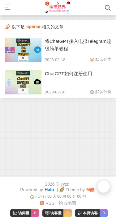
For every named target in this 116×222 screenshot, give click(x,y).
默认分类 (103, 59)
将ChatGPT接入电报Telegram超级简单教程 (78, 45)
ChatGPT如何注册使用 (68, 73)
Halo (49, 189)
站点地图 (67, 203)
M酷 (90, 189)
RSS (47, 203)
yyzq (65, 184)
